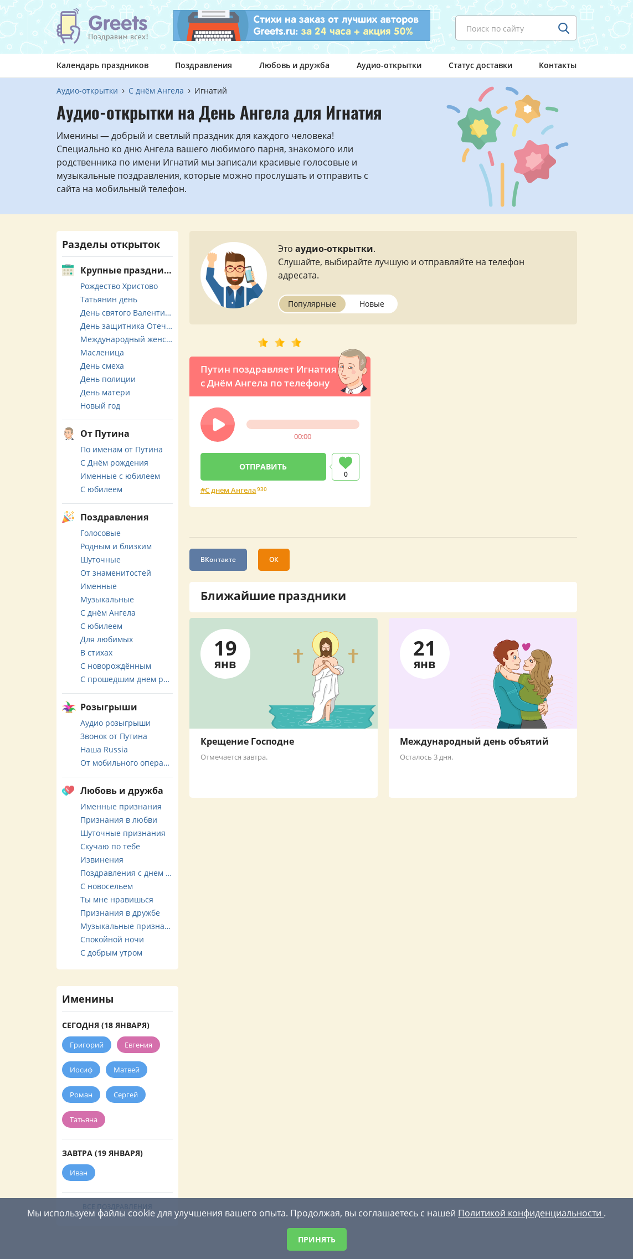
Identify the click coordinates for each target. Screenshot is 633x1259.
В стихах (96, 652)
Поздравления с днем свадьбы (126, 873)
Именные (98, 586)
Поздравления (203, 65)
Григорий (87, 1045)
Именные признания (121, 806)
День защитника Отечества (126, 326)
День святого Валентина (126, 312)
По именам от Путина (121, 449)
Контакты (558, 65)
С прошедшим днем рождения (126, 679)
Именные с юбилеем (120, 476)
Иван (79, 1173)
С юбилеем (101, 489)
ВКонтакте (218, 559)
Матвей (127, 1070)
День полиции (108, 379)
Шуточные (100, 559)
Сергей (126, 1095)
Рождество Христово (119, 286)
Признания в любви (118, 819)
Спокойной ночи (112, 939)
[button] (217, 424)
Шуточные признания (123, 833)
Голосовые (100, 533)
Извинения (101, 859)
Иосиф (81, 1070)
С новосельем (106, 886)
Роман (81, 1095)
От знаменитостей (115, 572)
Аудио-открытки (389, 65)
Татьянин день (108, 299)
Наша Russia (104, 749)
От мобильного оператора (126, 762)
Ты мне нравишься (116, 899)
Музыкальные (107, 599)
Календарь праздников (102, 65)
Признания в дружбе (120, 912)
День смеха (102, 365)
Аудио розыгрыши (115, 723)
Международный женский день (126, 339)
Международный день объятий (474, 741)
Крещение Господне (247, 741)
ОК (274, 559)
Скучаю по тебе (110, 846)
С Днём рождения (114, 462)
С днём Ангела (230, 490)
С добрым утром (111, 952)
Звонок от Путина (113, 736)
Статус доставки (480, 65)
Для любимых (106, 639)
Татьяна (83, 1119)
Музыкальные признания (126, 926)
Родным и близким (116, 546)
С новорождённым (115, 666)
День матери (105, 392)
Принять (317, 1239)
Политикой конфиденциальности (531, 1213)
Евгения (138, 1045)
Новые (371, 303)
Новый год (100, 405)
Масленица (102, 352)
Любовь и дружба (294, 65)
